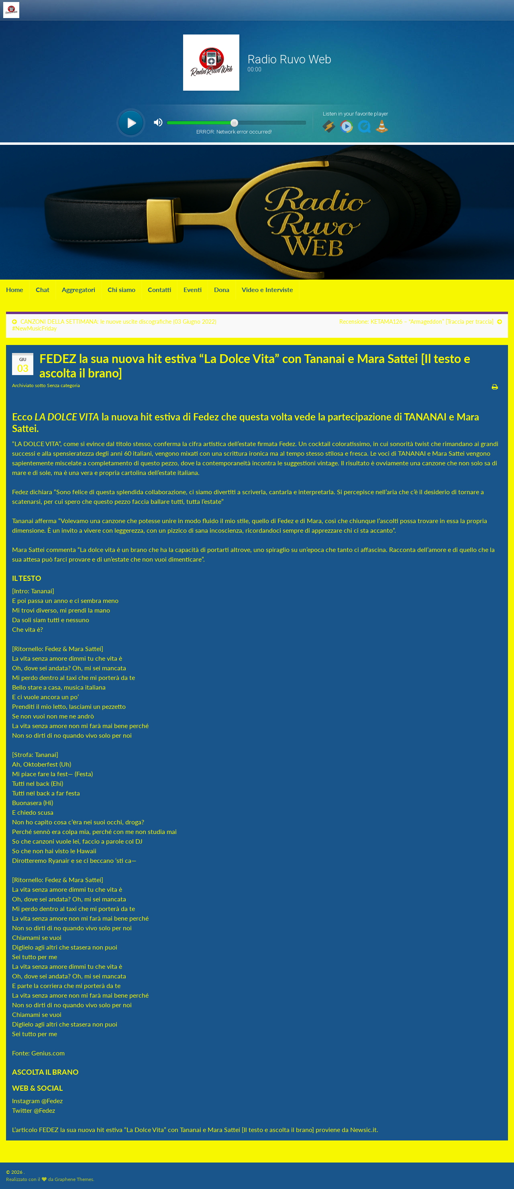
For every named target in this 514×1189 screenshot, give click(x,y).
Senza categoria (63, 385)
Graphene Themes (74, 1179)
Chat (42, 289)
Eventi (193, 289)
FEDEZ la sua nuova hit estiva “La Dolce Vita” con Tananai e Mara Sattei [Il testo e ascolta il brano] (176, 1129)
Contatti (159, 289)
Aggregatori (78, 289)
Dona (221, 289)
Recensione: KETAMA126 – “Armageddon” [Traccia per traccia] (416, 321)
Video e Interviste (267, 289)
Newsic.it (363, 1129)
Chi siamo (121, 289)
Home (14, 289)
